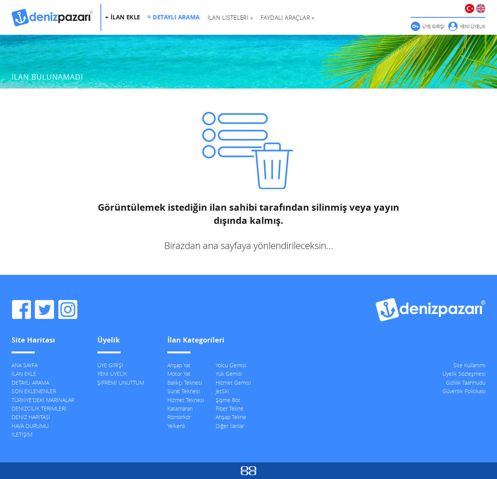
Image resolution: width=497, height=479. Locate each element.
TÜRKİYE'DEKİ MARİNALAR (43, 400)
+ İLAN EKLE (122, 17)
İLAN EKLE (24, 373)
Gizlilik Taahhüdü (465, 382)
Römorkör (179, 417)
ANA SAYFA (24, 365)
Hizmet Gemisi (233, 382)
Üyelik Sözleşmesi (464, 373)
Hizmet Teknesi (185, 400)
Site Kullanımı (469, 365)
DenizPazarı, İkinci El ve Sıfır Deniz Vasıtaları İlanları (52, 17)
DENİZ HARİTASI (31, 417)
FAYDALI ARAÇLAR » (287, 17)
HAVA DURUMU (30, 426)
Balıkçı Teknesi (184, 382)
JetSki (222, 391)
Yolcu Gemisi (231, 365)
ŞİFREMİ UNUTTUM (120, 382)
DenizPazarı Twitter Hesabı (44, 309)
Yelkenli (176, 426)
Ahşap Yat (179, 365)
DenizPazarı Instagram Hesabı (67, 309)
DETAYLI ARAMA (176, 17)
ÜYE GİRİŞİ (433, 26)
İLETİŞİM (22, 434)
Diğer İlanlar (230, 426)
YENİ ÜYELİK (472, 26)
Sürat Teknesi (183, 391)
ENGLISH (480, 8)
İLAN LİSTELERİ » (230, 17)
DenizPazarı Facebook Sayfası (21, 309)
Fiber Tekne (229, 408)
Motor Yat (179, 373)
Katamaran (180, 408)
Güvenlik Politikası (464, 391)
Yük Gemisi (229, 373)
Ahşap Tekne (231, 417)
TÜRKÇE (469, 8)
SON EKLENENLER (34, 391)
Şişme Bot (228, 400)
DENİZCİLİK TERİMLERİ (39, 408)
